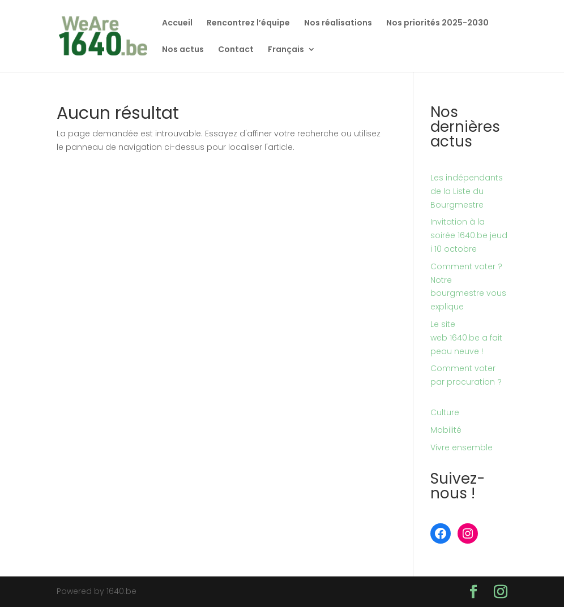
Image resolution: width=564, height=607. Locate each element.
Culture (444, 412)
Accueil (177, 23)
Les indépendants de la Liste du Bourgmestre (466, 191)
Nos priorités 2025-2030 (437, 23)
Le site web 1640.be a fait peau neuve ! (466, 337)
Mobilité (446, 430)
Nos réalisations (338, 23)
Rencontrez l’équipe (248, 23)
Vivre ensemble (461, 447)
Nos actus (183, 50)
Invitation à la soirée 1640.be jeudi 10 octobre (468, 235)
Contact (236, 50)
